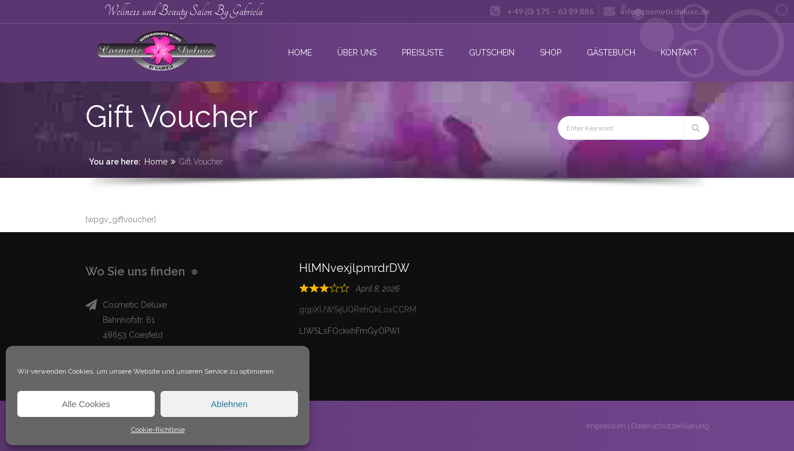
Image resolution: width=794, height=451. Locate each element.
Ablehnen (229, 404)
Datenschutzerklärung (670, 426)
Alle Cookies (86, 404)
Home (155, 161)
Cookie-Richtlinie (158, 430)
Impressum (606, 426)
